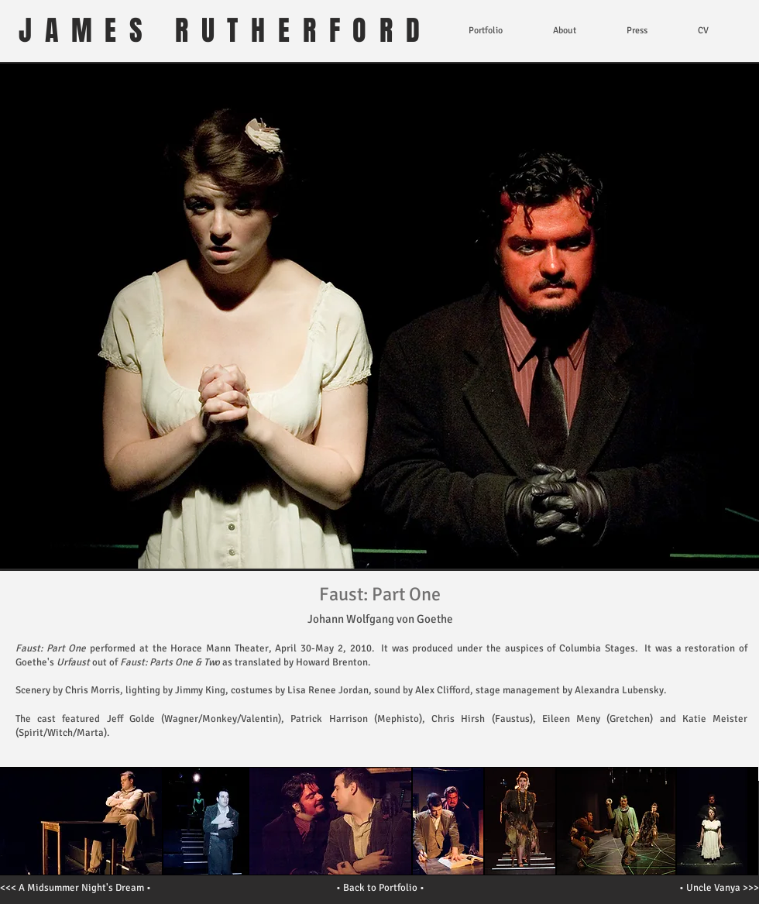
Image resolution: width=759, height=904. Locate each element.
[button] (206, 821)
